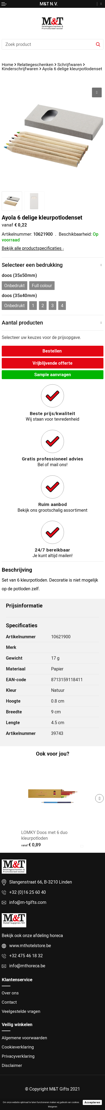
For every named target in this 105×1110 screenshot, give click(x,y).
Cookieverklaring (18, 1047)
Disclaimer (12, 1065)
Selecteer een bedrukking (32, 265)
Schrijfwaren (69, 64)
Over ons (10, 992)
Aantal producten (22, 322)
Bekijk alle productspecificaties (33, 248)
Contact (9, 1002)
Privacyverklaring (18, 1056)
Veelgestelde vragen (21, 1011)
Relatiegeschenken (35, 64)
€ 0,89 (31, 844)
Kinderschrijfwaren (20, 68)
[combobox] (47, 44)
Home (7, 64)
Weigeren (52, 1106)
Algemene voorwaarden (24, 1037)
